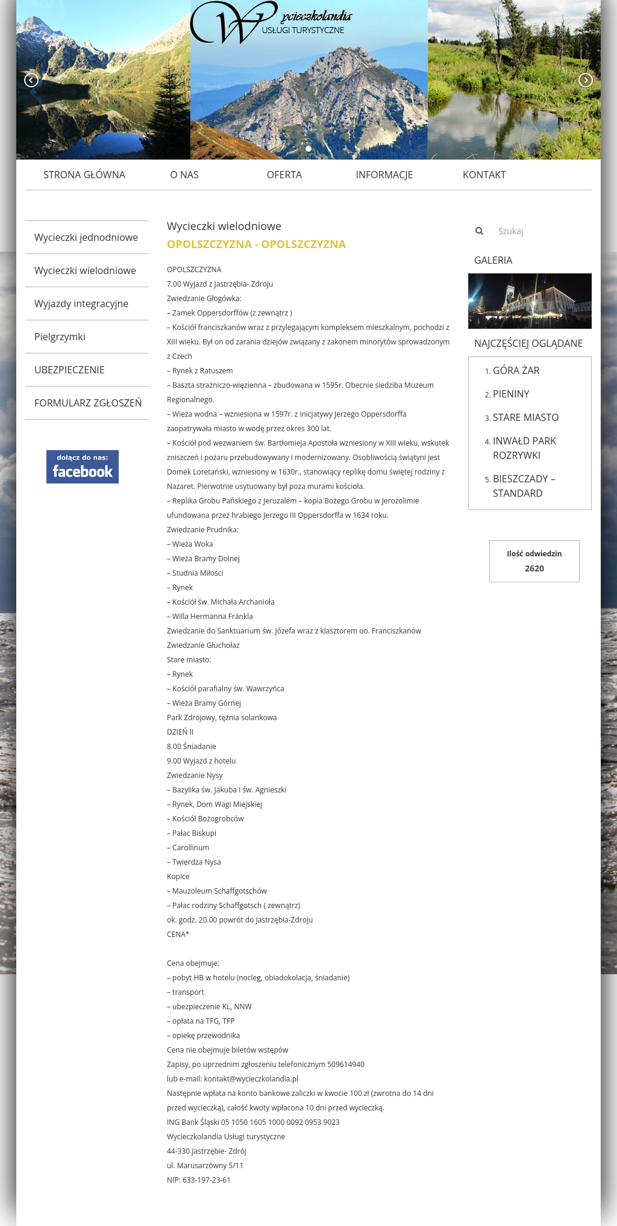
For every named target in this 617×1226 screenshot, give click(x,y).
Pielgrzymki (60, 336)
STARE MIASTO (526, 417)
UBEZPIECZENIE (69, 369)
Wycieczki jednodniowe (86, 237)
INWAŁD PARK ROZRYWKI (524, 448)
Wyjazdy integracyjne (81, 303)
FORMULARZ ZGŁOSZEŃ (88, 402)
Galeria (493, 260)
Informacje (384, 174)
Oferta (284, 174)
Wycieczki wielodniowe (85, 270)
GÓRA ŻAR (516, 370)
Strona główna (84, 174)
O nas (184, 174)
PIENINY (511, 393)
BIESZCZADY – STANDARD (524, 486)
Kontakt (484, 174)
